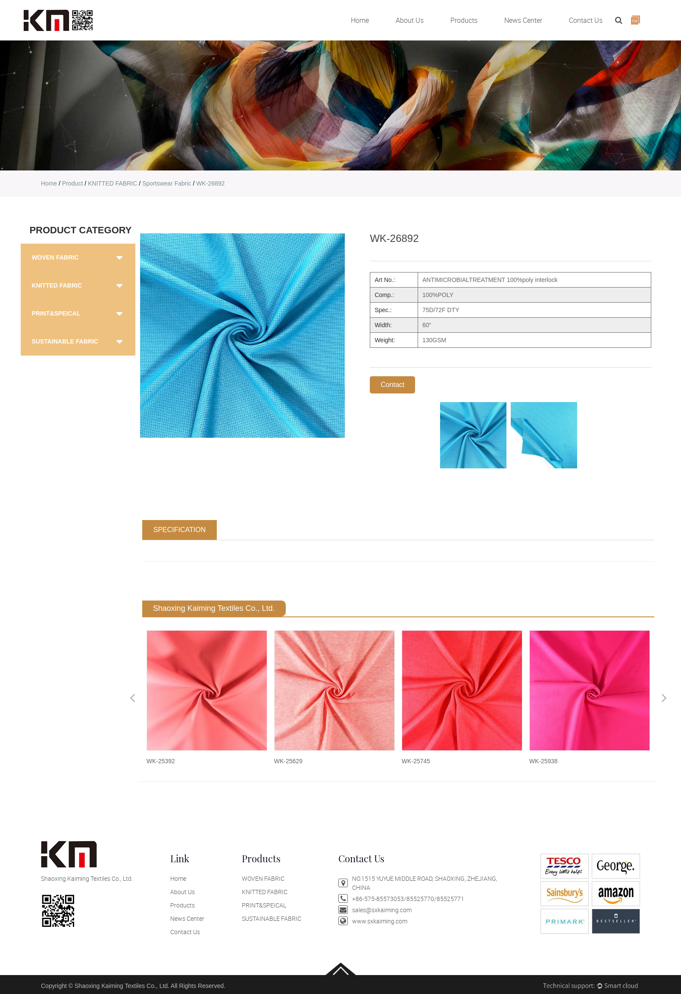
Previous (132, 697)
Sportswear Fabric (166, 183)
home (49, 183)
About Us (410, 20)
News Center (523, 20)
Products (464, 20)
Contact (392, 384)
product (72, 183)
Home (360, 20)
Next (664, 697)
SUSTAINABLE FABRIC (64, 341)
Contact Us (586, 20)
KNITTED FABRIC (112, 183)
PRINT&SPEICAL (55, 313)
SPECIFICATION (179, 529)
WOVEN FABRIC (54, 257)
